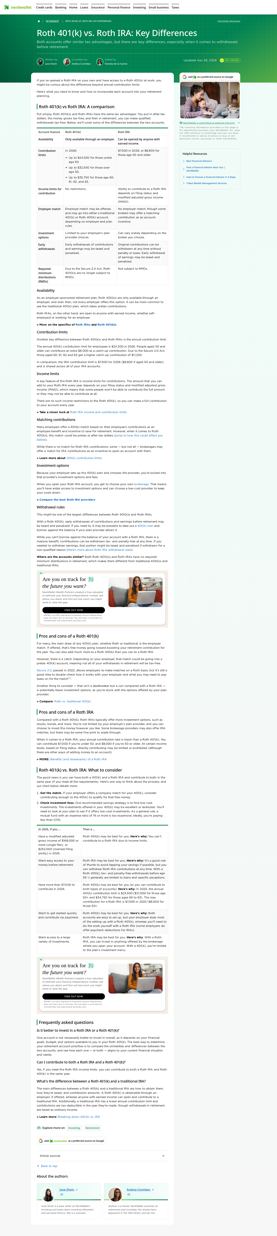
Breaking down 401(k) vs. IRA (79, 1116)
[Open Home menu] (73, 7)
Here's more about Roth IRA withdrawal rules (99, 549)
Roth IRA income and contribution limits (98, 412)
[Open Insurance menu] (98, 7)
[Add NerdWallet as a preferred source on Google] (209, 79)
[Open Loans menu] (84, 7)
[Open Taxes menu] (175, 7)
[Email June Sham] (62, 1194)
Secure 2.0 (44, 670)
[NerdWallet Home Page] (17, 7)
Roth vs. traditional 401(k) (72, 701)
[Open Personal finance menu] (119, 7)
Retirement (52, 21)
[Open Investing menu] (139, 7)
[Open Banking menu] (60, 7)
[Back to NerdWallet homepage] (39, 21)
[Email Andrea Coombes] (129, 1194)
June (69, 1190)
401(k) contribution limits (84, 458)
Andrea (140, 1190)
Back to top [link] (49, 1166)
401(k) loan (145, 525)
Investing (74, 1128)
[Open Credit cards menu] (44, 7)
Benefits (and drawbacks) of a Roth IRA (78, 759)
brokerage (141, 484)
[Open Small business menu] (159, 7)
